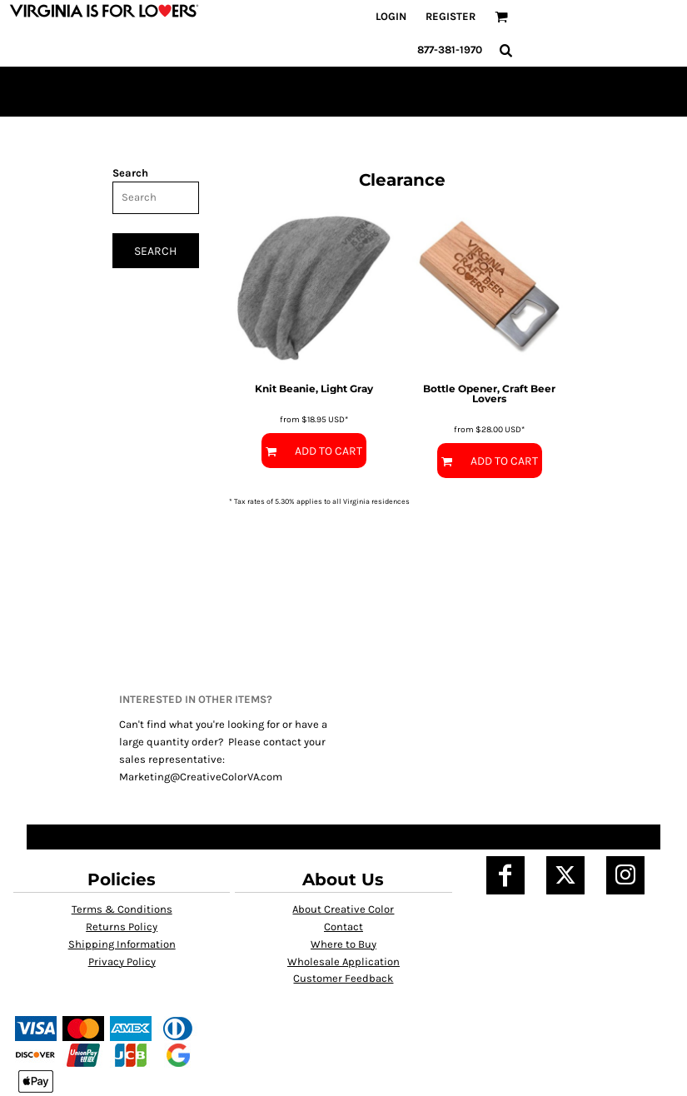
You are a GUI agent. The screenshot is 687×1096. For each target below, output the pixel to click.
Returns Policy (121, 926)
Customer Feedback (343, 978)
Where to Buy (343, 944)
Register (450, 16)
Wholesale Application (343, 961)
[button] (501, 16)
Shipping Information (122, 944)
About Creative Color (343, 909)
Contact (343, 926)
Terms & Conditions (122, 909)
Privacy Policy (122, 961)
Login (391, 16)
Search (130, 173)
